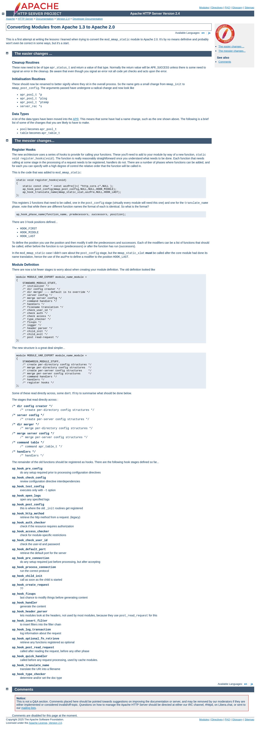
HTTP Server (25, 18)
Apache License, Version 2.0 (45, 722)
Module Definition (25, 264)
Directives (217, 7)
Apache (10, 18)
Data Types (20, 114)
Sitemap (249, 7)
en (203, 32)
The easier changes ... (231, 46)
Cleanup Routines (25, 62)
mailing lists (28, 708)
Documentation (44, 18)
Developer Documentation (88, 18)
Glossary (237, 7)
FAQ (227, 7)
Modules (204, 7)
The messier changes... (232, 50)
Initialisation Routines (28, 79)
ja (209, 32)
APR (76, 119)
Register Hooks (24, 149)
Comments (224, 61)
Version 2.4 (63, 18)
